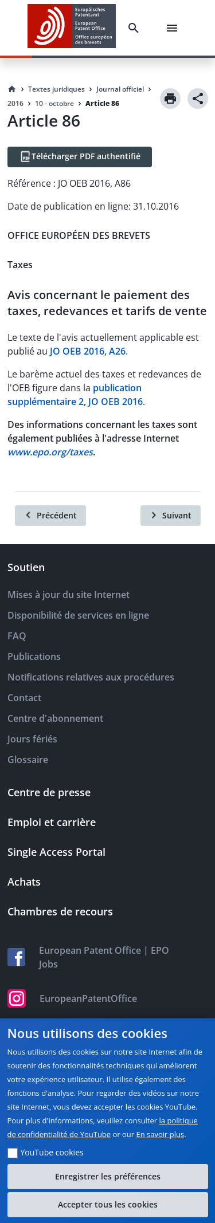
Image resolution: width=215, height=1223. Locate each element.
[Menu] (174, 28)
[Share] (197, 98)
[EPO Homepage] (72, 28)
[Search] (136, 28)
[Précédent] (50, 515)
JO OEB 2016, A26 (88, 351)
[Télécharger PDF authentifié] (79, 157)
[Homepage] (12, 89)
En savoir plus (160, 1134)
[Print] (170, 98)
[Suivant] (170, 515)
